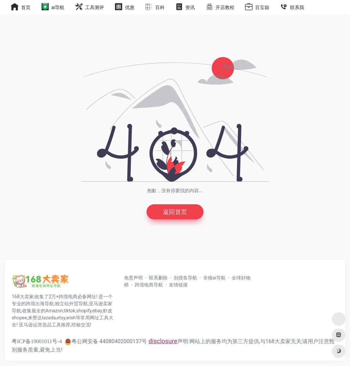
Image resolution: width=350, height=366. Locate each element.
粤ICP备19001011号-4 (37, 341)
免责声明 (133, 277)
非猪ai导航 (214, 277)
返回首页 (175, 211)
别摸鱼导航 (185, 277)
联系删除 (158, 277)
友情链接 (178, 284)
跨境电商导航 (149, 284)
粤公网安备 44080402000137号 (106, 341)
